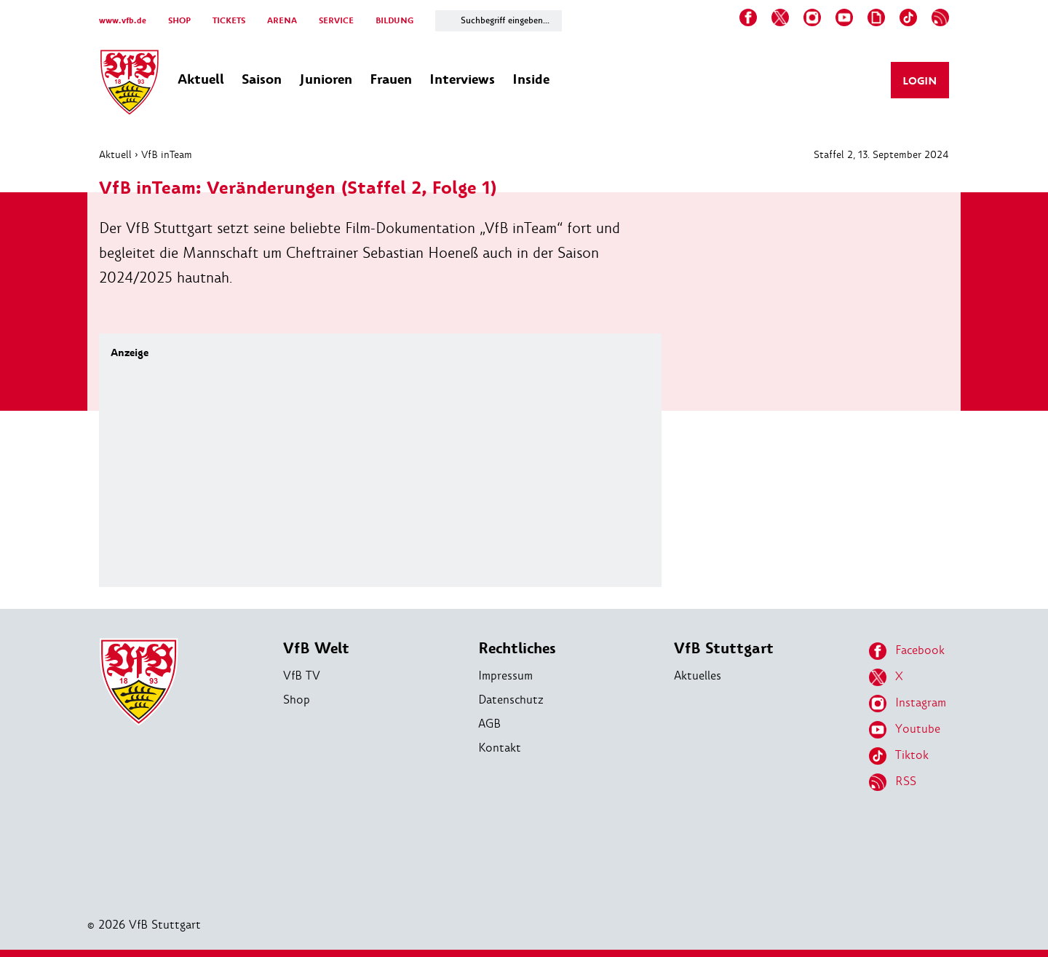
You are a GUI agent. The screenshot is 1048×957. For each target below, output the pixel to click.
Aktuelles (697, 675)
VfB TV (301, 675)
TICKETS (229, 20)
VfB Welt (316, 648)
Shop (296, 699)
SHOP (179, 20)
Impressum (505, 675)
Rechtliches (517, 648)
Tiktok (899, 756)
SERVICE (336, 20)
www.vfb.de (122, 20)
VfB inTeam (166, 154)
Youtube (904, 730)
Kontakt (499, 747)
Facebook (907, 651)
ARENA (282, 20)
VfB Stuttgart (724, 648)
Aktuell (115, 154)
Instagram (907, 703)
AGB (489, 723)
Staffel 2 (833, 154)
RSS (892, 782)
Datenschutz (511, 699)
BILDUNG (394, 20)
